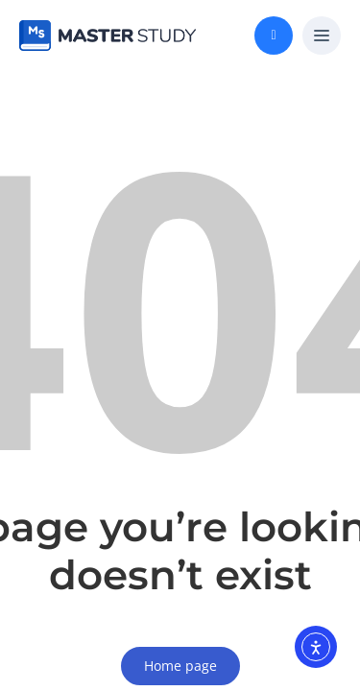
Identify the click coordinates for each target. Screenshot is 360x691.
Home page (180, 665)
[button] (321, 36)
